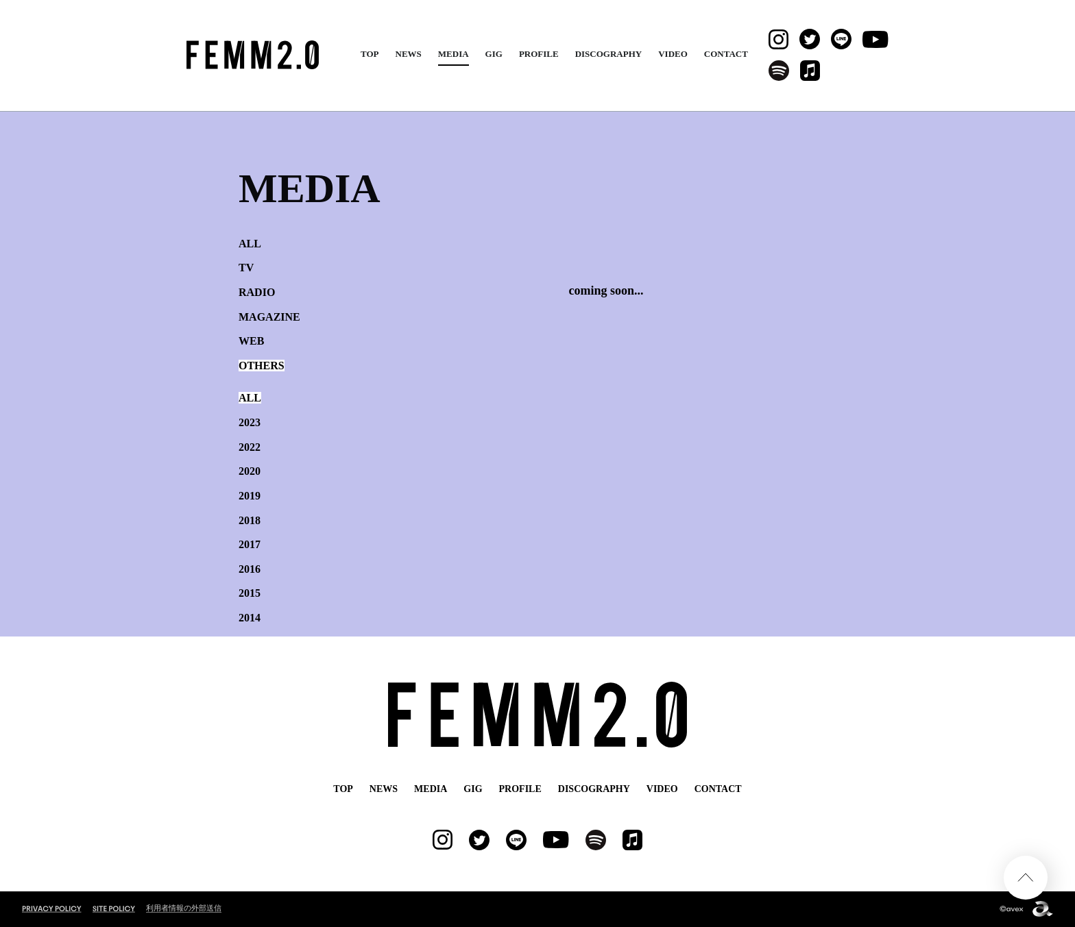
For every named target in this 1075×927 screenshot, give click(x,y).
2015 (250, 593)
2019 (250, 496)
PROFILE (539, 54)
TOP (370, 54)
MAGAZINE (269, 317)
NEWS (409, 54)
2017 (250, 544)
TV (246, 267)
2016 (250, 569)
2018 (250, 520)
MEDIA (453, 54)
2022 (250, 447)
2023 (250, 422)
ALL (250, 243)
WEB (251, 341)
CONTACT (726, 54)
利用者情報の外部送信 (183, 907)
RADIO (257, 292)
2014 (250, 617)
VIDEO (673, 54)
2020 (250, 471)
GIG (494, 54)
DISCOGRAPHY (608, 54)
